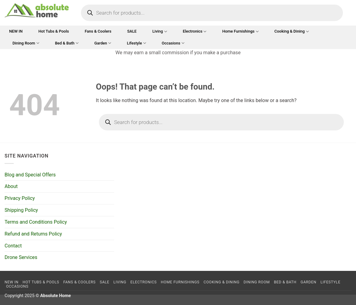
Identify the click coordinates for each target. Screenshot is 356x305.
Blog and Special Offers (30, 175)
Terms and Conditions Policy (36, 222)
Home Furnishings (240, 31)
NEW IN (16, 31)
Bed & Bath (67, 43)
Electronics (195, 31)
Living (159, 31)
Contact (13, 246)
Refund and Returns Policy (33, 234)
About (11, 186)
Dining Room (25, 43)
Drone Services (21, 257)
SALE (132, 31)
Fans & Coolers (98, 31)
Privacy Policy (20, 198)
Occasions (173, 43)
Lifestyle (136, 43)
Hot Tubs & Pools (53, 31)
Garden (102, 43)
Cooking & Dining (291, 31)
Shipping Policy (21, 210)
